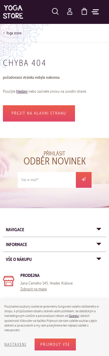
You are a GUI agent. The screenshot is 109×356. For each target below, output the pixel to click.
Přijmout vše (55, 344)
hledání (22, 91)
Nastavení (15, 344)
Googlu (74, 315)
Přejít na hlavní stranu (39, 113)
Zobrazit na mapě (33, 289)
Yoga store (14, 33)
